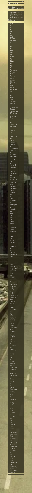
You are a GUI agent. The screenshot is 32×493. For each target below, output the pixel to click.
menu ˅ (22, 1)
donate (20, 1)
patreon (17, 1)
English (17, 19)
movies (12, 1)
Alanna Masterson (21, 6)
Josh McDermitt (12, 6)
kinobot (10, 1)
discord (15, 1)
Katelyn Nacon (13, 7)
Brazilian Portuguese (11, 20)
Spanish (21, 19)
